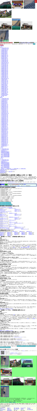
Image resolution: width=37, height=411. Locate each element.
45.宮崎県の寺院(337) (4, 93)
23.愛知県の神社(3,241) (4, 122)
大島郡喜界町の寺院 (3, 173)
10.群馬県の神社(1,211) (4, 109)
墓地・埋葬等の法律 (30, 409)
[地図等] (24, 184)
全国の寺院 (10, 171)
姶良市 (11, 208)
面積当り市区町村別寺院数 (5, 156)
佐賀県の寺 (9, 234)
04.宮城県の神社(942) (4, 103)
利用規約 (14, 402)
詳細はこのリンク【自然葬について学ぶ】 (6, 330)
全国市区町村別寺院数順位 (5, 152)
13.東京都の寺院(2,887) (4, 61)
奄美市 (17, 209)
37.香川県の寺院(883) (4, 85)
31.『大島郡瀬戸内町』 (8, 168)
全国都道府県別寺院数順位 (5, 151)
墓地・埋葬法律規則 (16, 408)
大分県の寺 (30, 234)
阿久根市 (3, 209)
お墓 (14, 314)
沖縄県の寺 (9, 235)
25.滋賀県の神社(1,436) (4, 124)
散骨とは (1, 410)
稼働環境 (10, 402)
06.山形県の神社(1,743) (4, 105)
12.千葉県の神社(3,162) (4, 111)
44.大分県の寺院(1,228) (4, 92)
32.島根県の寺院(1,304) (4, 80)
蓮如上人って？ (16, 409)
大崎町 (3, 212)
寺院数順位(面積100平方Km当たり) (5, 204)
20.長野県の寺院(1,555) (4, 68)
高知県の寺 (30, 233)
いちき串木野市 (5, 211)
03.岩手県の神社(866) (4, 102)
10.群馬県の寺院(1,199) (4, 58)
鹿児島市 (12, 213)
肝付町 (3, 215)
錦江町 (3, 216)
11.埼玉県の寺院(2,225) (4, 59)
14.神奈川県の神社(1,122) (5, 113)
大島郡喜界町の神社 (3, 171)
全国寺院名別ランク (4, 150)
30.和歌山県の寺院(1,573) (5, 78)
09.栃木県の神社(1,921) (4, 108)
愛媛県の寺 (23, 233)
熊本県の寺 (23, 234)
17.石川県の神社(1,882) (4, 116)
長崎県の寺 (16, 234)
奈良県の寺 (28, 231)
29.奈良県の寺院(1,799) (4, 77)
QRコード (23, 350)
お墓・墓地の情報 (2, 409)
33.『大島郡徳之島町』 (15, 168)
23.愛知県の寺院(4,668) (4, 71)
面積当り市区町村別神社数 (5, 167)
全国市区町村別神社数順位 (5, 163)
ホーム (34, 43)
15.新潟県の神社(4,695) (4, 114)
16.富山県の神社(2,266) (4, 115)
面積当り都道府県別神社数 (5, 165)
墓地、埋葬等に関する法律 (25, 247)
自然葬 (28, 246)
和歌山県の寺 (2, 232)
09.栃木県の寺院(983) (4, 57)
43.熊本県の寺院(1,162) (4, 91)
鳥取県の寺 (9, 232)
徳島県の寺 (9, 233)
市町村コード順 (6, 207)
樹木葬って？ (9, 408)
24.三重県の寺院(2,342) (4, 72)
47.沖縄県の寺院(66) (4, 95)
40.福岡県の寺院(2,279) (4, 88)
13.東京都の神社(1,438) (4, 112)
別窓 (10, 202)
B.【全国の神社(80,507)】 (5, 99)
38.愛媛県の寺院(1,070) (4, 86)
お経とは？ (22, 409)
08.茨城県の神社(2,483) (4, 107)
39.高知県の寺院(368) (4, 87)
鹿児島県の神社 (2, 170)
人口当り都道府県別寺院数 (5, 153)
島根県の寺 (16, 232)
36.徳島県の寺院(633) (4, 84)
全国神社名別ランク (4, 161)
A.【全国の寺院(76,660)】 (5, 98)
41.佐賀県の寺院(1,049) (4, 89)
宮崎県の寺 (1, 235)
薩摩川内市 (13, 217)
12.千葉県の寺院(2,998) (4, 60)
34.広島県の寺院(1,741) (4, 82)
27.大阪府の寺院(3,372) (4, 75)
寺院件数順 (10, 207)
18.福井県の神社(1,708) (4, 117)
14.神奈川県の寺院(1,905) (5, 62)
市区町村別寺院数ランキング (4, 202)
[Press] (6, 184)
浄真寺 (3, 184)
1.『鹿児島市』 (2, 168)
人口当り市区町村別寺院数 (5, 155)
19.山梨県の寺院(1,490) (4, 67)
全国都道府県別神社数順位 (5, 162)
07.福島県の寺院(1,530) (4, 55)
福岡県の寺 (1, 234)
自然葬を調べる (9, 409)
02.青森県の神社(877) (4, 101)
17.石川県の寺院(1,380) (4, 65)
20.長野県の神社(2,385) (4, 119)
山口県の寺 (1, 233)
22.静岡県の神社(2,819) (4, 121)
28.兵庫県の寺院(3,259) (4, 76)
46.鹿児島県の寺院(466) (4, 94)
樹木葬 (34, 318)
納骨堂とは (2, 408)
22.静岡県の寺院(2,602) (4, 70)
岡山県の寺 (23, 232)
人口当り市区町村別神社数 (5, 166)
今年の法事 (28, 408)
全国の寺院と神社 (3, 169)
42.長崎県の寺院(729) (4, 90)
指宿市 (17, 211)
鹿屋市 (2, 214)
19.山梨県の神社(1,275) (4, 118)
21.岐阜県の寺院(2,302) (4, 69)
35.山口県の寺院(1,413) (4, 83)
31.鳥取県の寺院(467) (4, 79)
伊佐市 (2, 210)
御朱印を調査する (9, 410)
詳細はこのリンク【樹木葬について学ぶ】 (6, 308)
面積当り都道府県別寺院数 (5, 154)
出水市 (17, 210)
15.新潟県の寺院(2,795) (4, 63)
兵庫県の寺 (21, 231)
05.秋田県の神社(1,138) (4, 104)
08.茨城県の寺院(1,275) (4, 56)
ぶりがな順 (1, 207)
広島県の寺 (30, 232)
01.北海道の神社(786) (4, 100)
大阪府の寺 (14, 231)
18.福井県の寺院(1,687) (4, 66)
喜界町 (18, 214)
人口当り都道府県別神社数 (5, 164)
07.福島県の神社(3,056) (4, 106)
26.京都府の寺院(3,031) (4, 74)
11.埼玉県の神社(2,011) (4, 110)
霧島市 (17, 215)
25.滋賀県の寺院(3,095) (4, 73)
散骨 (14, 247)
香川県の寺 (16, 233)
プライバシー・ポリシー (4, 402)
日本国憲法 (22, 408)
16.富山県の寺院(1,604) (4, 64)
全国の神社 (12, 169)
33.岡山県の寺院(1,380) (4, 81)
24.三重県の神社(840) (4, 123)
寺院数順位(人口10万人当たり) (4, 203)
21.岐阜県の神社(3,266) (4, 120)
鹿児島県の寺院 (2, 172)
